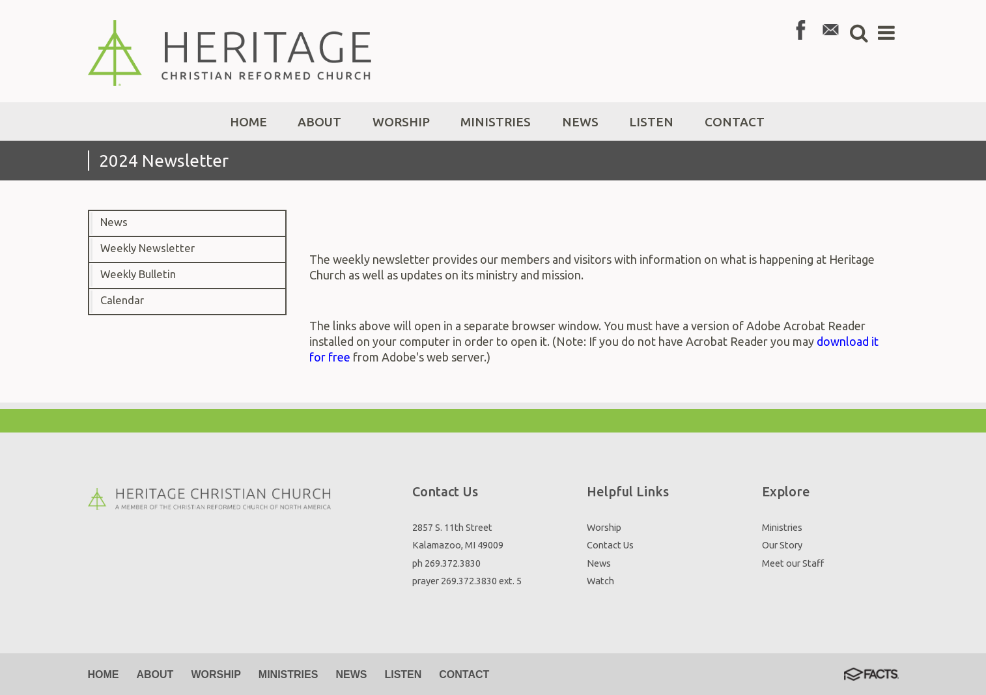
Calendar (122, 300)
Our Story (782, 544)
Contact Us (610, 544)
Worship (604, 527)
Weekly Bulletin (138, 274)
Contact (464, 674)
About (155, 674)
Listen (402, 674)
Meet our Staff (793, 563)
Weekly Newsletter (147, 248)
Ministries (782, 527)
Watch (600, 580)
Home (103, 674)
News (114, 222)
